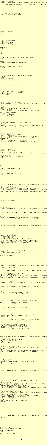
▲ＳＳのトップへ (23, 440)
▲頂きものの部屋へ (23, 439)
